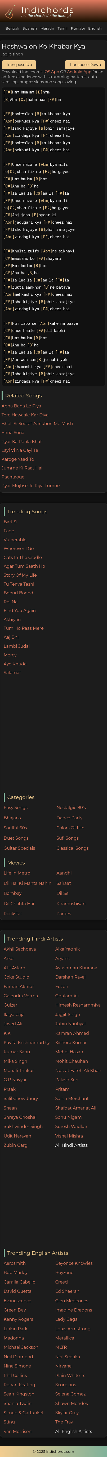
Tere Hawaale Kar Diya (25, 414)
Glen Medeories (71, 1300)
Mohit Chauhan (71, 1061)
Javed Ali (13, 1023)
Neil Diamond (18, 1356)
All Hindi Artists (71, 1145)
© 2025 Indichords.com (53, 1451)
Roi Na (11, 601)
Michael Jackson (21, 1347)
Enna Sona (13, 432)
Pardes (63, 913)
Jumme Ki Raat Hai (22, 468)
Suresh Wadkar (71, 1126)
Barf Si (10, 521)
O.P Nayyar (15, 1079)
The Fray (64, 1422)
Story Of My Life (20, 575)
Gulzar (10, 1005)
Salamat (12, 672)
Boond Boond (18, 592)
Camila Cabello (19, 1282)
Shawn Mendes (71, 1403)
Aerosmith (15, 1263)
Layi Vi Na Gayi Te (20, 450)
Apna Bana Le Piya (21, 405)
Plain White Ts (70, 1375)
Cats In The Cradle (23, 557)
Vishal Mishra (69, 1136)
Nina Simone (17, 1366)
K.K (7, 1033)
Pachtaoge (13, 477)
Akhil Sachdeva (20, 949)
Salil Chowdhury (21, 1098)
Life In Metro (17, 873)
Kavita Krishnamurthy (27, 1042)
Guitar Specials (19, 848)
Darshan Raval (70, 977)
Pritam (62, 1089)
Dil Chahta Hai (19, 903)
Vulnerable (15, 539)
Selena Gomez (70, 1394)
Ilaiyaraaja (14, 1014)
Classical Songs (72, 848)
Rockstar (13, 913)
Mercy (10, 654)
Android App (79, 71)
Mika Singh (15, 1061)
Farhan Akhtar (19, 986)
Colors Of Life (70, 827)
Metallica (64, 1338)
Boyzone (64, 1272)
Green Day (15, 1310)
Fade (9, 530)
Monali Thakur (19, 1070)
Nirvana (63, 1366)
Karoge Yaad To (18, 459)
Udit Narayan (17, 1136)
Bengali (12, 28)
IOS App (51, 71)
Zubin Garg (16, 1145)
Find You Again (20, 610)
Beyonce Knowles (73, 1263)
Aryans (62, 958)
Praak (10, 1089)
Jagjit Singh (67, 1014)
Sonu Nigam (68, 1117)
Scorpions (65, 1384)
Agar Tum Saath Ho (24, 566)
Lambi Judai (17, 646)
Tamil (63, 28)
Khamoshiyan (71, 903)
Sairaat (63, 883)
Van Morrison (18, 1431)
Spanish (30, 28)
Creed (61, 1282)
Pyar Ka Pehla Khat (22, 441)
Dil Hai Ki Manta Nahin (28, 883)
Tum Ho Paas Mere (24, 628)
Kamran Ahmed (72, 1033)
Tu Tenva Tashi (19, 584)
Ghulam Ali (67, 995)
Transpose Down (85, 64)
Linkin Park (16, 1328)
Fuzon (61, 986)
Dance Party (69, 817)
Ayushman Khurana (76, 967)
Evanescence (18, 1300)
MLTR (61, 1347)
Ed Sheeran (67, 1291)
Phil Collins (15, 1375)
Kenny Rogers (18, 1319)
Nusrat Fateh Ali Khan (78, 1070)
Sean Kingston (19, 1394)
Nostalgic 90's (71, 807)
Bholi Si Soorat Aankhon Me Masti (37, 423)
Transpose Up (19, 64)
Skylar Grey (67, 1412)
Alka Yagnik (67, 949)
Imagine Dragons (73, 1310)
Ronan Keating (19, 1384)
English (95, 28)
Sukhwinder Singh (23, 1126)
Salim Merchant (72, 1098)
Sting (9, 1422)
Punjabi (78, 28)
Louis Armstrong (72, 1328)
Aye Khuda (15, 663)
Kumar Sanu (17, 1051)
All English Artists (73, 1431)
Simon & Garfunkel (23, 1412)
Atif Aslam (14, 967)
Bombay (13, 893)
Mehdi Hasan (69, 1051)
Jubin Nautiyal (70, 1023)
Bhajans (12, 817)
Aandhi (64, 873)
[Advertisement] (53, 735)
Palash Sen (66, 1079)
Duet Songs (16, 838)
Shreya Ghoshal (20, 1117)
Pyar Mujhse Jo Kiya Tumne (31, 485)
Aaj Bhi (11, 637)
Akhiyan (12, 619)
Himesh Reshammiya (78, 1005)
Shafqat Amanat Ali (75, 1108)
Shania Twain (18, 1403)
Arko (9, 958)
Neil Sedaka (67, 1356)
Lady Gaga (66, 1319)
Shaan (10, 1108)
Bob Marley (16, 1272)
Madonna (14, 1338)
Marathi (47, 28)
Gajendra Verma (21, 995)
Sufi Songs (67, 838)
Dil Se (62, 893)
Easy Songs (16, 807)
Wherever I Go (19, 548)
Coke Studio (16, 977)
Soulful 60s (15, 827)
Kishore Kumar (71, 1042)
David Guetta (18, 1291)
